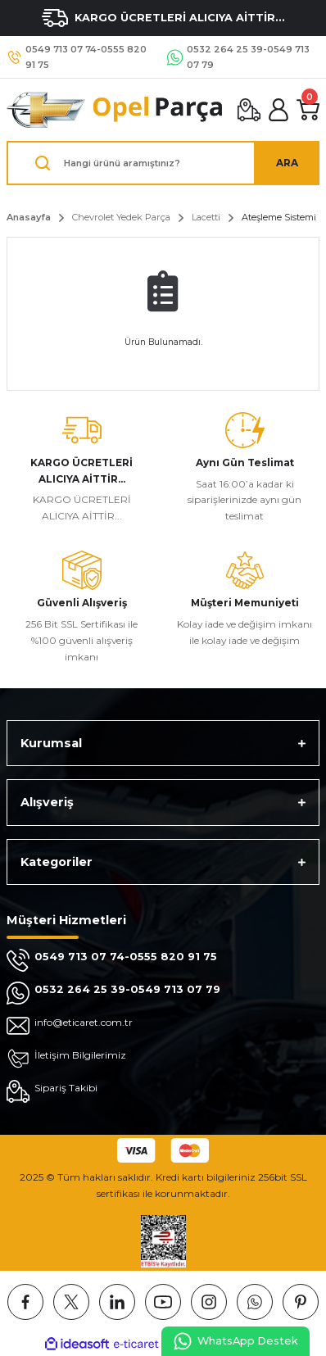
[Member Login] (278, 109)
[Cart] (308, 109)
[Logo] (115, 110)
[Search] (163, 163)
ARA (287, 162)
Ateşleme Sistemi (279, 217)
